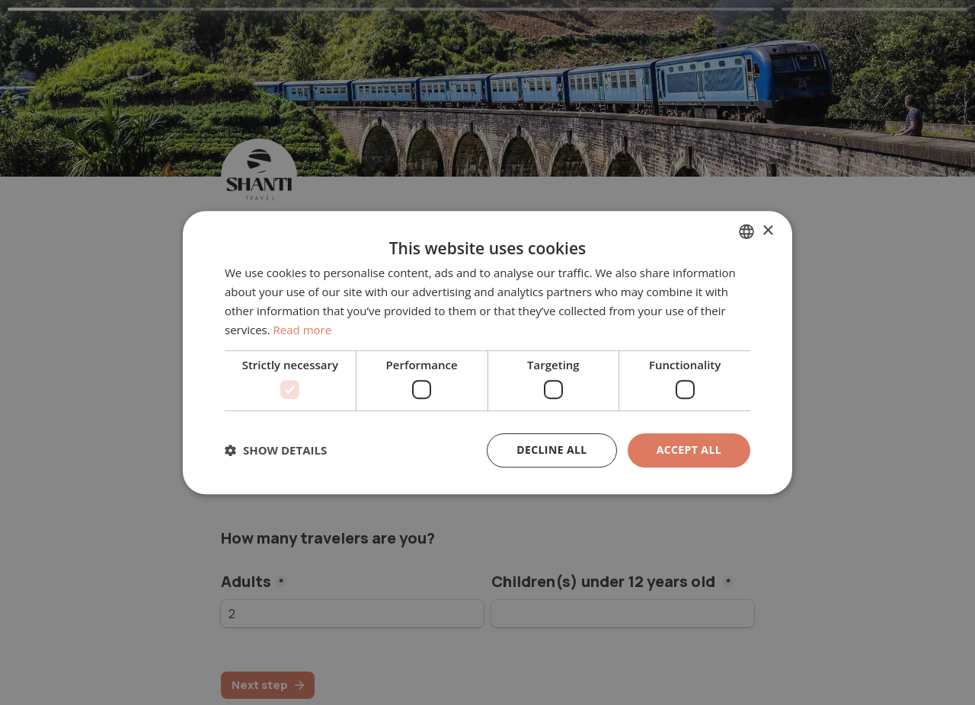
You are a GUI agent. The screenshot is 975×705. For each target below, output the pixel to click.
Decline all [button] (551, 449)
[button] (276, 450)
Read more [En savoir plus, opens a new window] (302, 329)
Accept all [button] (689, 449)
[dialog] (487, 352)
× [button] (767, 231)
